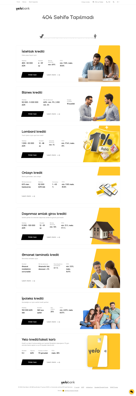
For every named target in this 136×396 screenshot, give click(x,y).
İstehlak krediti (33, 51)
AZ (118, 2)
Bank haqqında (33, 2)
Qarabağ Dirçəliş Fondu (101, 387)
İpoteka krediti (33, 299)
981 (109, 2)
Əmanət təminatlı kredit (40, 255)
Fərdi (18, 2)
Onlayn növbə (86, 2)
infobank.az (89, 387)
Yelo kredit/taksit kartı (39, 340)
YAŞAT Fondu (114, 387)
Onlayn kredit (32, 173)
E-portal (77, 387)
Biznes (24, 2)
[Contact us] (131, 391)
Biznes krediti (32, 92)
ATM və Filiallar (99, 2)
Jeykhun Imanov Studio (71, 391)
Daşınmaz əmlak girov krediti (44, 214)
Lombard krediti (34, 132)
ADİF (82, 387)
